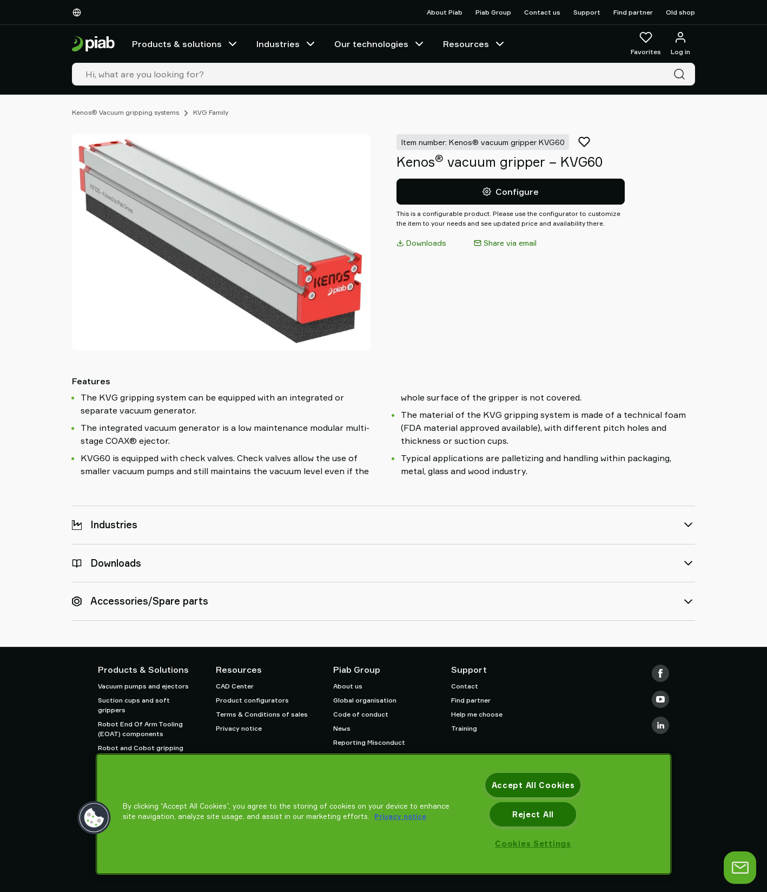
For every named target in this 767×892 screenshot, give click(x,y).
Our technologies (380, 43)
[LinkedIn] (660, 725)
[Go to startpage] (93, 44)
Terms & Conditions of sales (262, 714)
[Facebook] (660, 673)
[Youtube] (660, 699)
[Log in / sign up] (680, 44)
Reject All (533, 814)
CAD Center (235, 686)
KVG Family (210, 112)
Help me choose (476, 714)
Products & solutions (185, 43)
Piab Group (493, 12)
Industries (286, 43)
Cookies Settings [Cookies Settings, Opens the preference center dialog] (533, 843)
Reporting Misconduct (369, 742)
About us (347, 686)
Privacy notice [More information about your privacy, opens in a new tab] (400, 816)
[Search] (682, 74)
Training (464, 728)
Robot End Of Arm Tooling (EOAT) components (140, 729)
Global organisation (364, 700)
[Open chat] (740, 867)
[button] (94, 818)
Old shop (680, 12)
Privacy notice (239, 728)
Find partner (633, 12)
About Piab (444, 12)
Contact (464, 686)
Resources (474, 43)
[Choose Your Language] (79, 12)
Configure (510, 191)
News (342, 728)
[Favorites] (646, 44)
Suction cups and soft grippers (134, 705)
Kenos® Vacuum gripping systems (125, 112)
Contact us (542, 12)
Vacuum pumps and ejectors (143, 686)
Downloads (421, 242)
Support (586, 12)
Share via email (505, 242)
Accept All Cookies (533, 785)
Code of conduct (360, 714)
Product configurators (252, 700)
